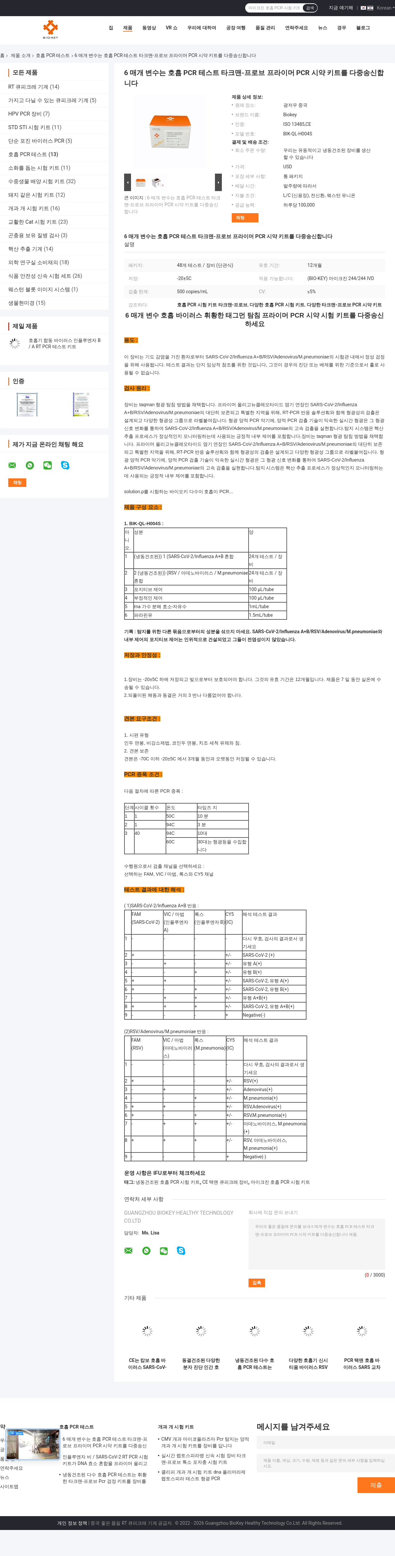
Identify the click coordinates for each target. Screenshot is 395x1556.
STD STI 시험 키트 (29, 127)
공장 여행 (236, 27)
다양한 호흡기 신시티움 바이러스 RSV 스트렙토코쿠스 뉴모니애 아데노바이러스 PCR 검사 (308, 1364)
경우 (341, 27)
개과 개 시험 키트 (28, 208)
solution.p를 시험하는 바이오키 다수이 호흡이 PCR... (178, 491)
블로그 (363, 27)
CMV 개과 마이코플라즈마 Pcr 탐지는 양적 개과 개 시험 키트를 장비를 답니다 (205, 1442)
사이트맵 (9, 1486)
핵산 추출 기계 (25, 249)
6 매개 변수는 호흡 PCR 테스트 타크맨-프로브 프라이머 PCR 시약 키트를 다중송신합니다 (172, 204)
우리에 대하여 (201, 27)
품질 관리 (265, 27)
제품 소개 (20, 55)
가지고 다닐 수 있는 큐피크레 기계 (48, 100)
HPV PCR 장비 (25, 114)
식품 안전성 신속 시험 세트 (39, 276)
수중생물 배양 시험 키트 (36, 181)
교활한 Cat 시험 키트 (32, 222)
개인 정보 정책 (72, 1523)
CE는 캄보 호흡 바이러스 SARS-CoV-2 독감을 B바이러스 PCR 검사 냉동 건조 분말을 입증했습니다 (147, 1364)
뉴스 (322, 27)
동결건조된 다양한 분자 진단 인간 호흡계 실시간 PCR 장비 (201, 1364)
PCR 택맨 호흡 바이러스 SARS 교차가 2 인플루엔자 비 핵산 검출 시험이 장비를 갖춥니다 (362, 1364)
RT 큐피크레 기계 (28, 87)
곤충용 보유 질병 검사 (34, 235)
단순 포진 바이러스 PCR (36, 141)
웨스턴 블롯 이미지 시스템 (39, 289)
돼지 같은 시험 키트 (31, 195)
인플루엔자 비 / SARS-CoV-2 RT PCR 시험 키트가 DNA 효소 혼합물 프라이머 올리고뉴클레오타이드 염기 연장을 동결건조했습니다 (106, 1461)
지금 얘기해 (341, 7)
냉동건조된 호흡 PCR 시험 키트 (167, 1182)
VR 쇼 (172, 27)
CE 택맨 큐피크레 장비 (225, 1182)
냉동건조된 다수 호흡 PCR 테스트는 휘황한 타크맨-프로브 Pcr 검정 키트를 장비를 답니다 (255, 1364)
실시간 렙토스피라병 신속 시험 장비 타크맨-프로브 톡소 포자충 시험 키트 (203, 1459)
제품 (127, 27)
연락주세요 (296, 27)
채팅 (240, 217)
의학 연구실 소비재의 (33, 262)
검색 (310, 8)
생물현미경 (21, 303)
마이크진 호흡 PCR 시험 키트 (280, 1182)
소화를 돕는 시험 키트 (34, 168)
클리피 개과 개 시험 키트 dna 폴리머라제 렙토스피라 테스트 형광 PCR (203, 1475)
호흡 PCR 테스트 (53, 55)
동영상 (149, 27)
